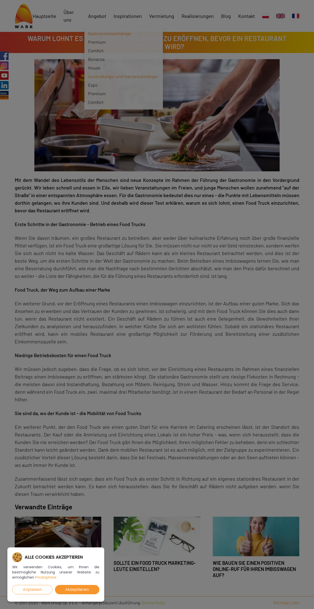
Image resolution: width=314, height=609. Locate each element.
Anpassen (32, 589)
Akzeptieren (77, 589)
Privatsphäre (45, 577)
